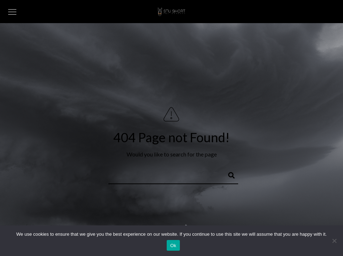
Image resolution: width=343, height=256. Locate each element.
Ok (173, 245)
